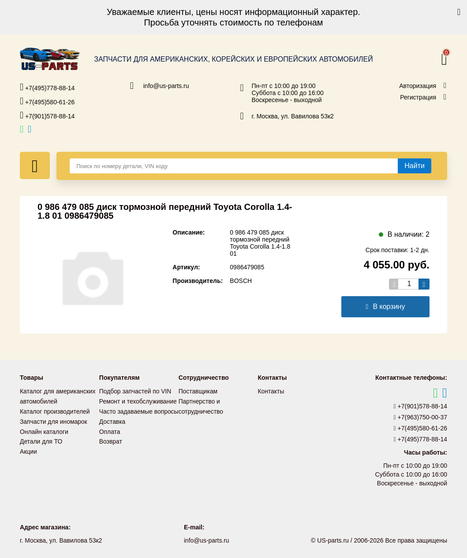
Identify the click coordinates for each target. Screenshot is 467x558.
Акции (28, 449)
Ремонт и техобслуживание (138, 400)
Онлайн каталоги (44, 429)
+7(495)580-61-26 (47, 101)
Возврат (111, 449)
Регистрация (418, 97)
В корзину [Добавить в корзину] (385, 306)
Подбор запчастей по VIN (135, 391)
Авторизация (417, 85)
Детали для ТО (41, 439)
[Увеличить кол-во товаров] (424, 284)
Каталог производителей (55, 410)
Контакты (271, 391)
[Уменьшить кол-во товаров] (394, 284)
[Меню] (35, 165)
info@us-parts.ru (166, 85)
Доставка (112, 429)
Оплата (109, 439)
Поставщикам (198, 391)
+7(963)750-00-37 (421, 417)
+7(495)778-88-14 (47, 87)
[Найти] (414, 165)
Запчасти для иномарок (54, 420)
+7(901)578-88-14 (47, 115)
